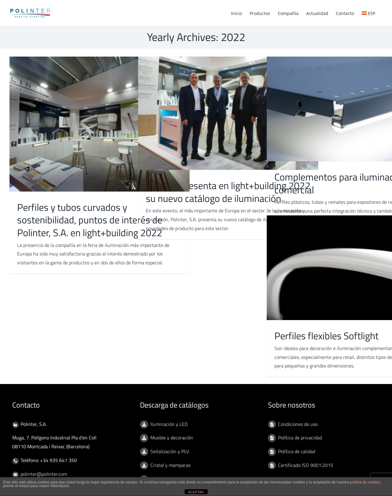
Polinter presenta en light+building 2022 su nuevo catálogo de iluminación (228, 192)
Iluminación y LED (169, 424)
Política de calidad (296, 451)
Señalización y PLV (169, 451)
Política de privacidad (300, 437)
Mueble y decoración (171, 437)
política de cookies (365, 482)
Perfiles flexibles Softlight (326, 335)
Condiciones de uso (298, 424)
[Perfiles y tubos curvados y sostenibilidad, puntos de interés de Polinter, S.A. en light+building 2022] (99, 124)
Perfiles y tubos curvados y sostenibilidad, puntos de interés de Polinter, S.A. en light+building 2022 (89, 220)
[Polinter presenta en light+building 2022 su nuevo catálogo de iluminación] (228, 113)
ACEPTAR (196, 492)
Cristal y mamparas (170, 465)
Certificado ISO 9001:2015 (305, 465)
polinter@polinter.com (44, 474)
